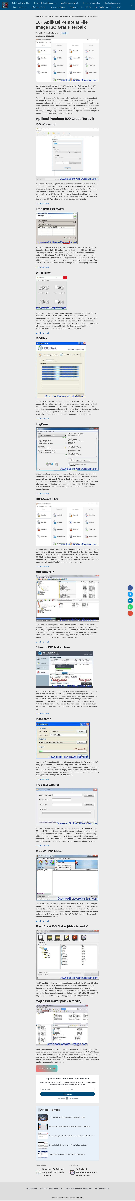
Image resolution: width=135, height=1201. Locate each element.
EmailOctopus (73, 1099)
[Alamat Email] (53, 1089)
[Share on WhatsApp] (130, 607)
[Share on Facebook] (130, 588)
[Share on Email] (130, 613)
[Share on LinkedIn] (130, 600)
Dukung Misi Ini (46, 1068)
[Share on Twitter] (130, 594)
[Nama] (81, 1089)
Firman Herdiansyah (51, 33)
